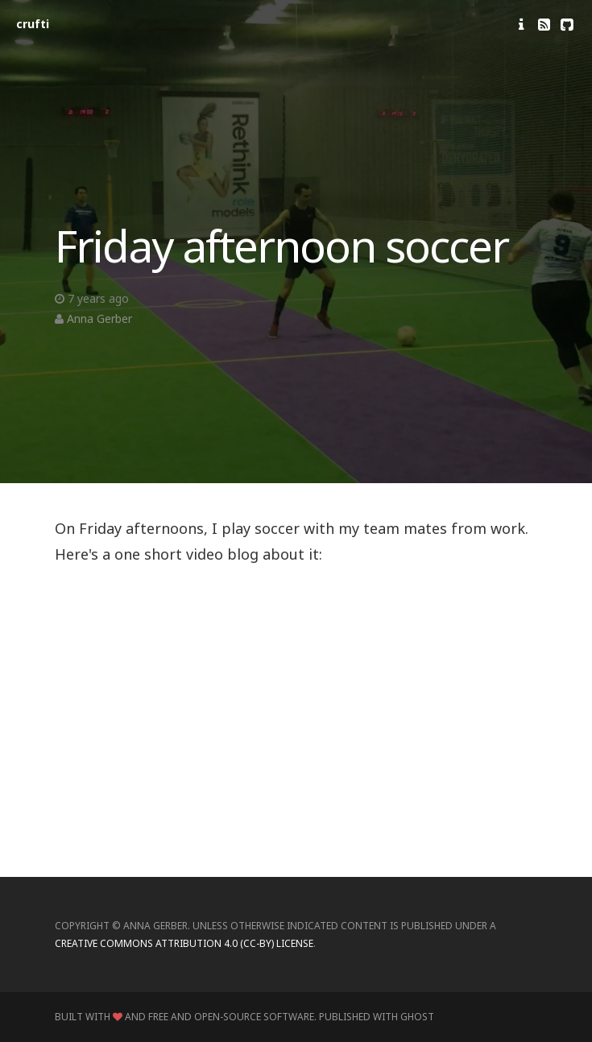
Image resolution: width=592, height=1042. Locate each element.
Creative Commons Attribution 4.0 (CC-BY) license (184, 943)
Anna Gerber (99, 318)
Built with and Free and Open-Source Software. (186, 1016)
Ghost (417, 1016)
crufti (32, 23)
